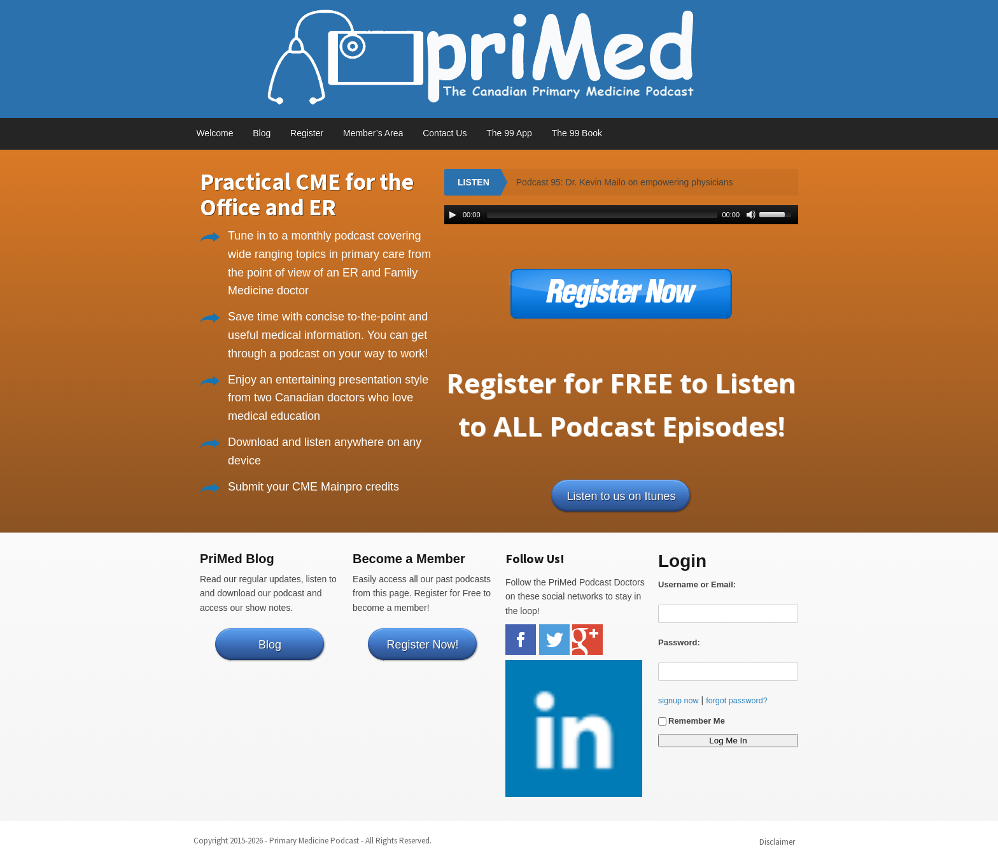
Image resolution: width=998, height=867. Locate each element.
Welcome (214, 133)
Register (306, 133)
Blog (262, 133)
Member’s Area (373, 133)
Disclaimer (777, 841)
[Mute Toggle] (751, 215)
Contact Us (445, 133)
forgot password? (737, 700)
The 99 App (509, 133)
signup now (678, 700)
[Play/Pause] (452, 215)
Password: (679, 642)
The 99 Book (577, 133)
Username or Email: (697, 584)
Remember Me (691, 721)
